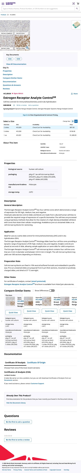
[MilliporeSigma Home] (10, 3)
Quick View (13, 312)
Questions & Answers (12, 85)
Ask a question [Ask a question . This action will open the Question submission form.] (33, 105)
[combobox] (40, 8)
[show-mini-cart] (78, 3)
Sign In (25, 115)
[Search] (77, 8)
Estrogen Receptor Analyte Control (19, 284)
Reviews (6, 89)
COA (10, 59)
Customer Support (37, 383)
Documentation (9, 81)
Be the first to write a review (18, 440)
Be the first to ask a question (18, 422)
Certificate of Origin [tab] (36, 362)
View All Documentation (16, 64)
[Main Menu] (3, 3)
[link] (6, 470)
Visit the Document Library (15, 403)
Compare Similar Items (12, 78)
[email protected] (38, 281)
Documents (8, 380)
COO (18, 59)
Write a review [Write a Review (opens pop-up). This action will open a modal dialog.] (22, 105)
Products (3, 15)
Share (74, 94)
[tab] (5, 14)
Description (8, 74)
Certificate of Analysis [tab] (15, 362)
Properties (7, 71)
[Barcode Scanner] (73, 3)
